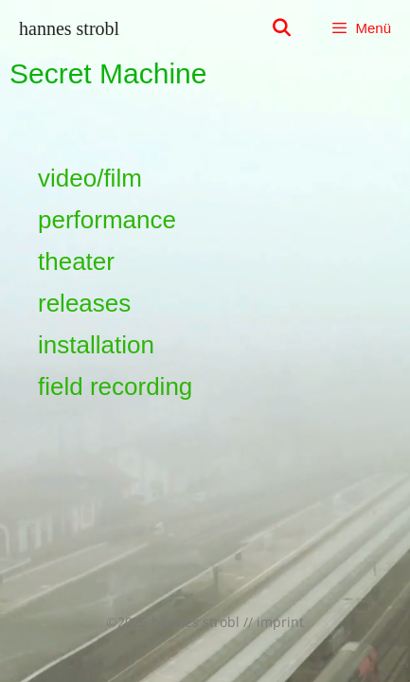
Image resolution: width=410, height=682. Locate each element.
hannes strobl (69, 28)
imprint (280, 622)
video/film (90, 178)
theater (76, 261)
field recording (115, 386)
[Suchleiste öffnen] (282, 28)
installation (96, 345)
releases (84, 303)
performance (107, 220)
